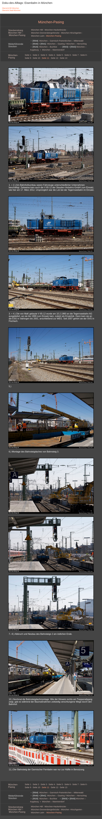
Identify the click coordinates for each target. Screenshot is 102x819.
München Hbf (37, 30)
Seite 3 (44, 55)
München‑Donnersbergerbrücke (45, 33)
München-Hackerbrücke (55, 30)
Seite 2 (36, 55)
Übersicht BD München (10, 8)
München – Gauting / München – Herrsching (67, 44)
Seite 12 (54, 58)
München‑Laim (37, 36)
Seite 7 (75, 55)
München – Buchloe (48, 47)
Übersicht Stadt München (11, 10)
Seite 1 (28, 55)
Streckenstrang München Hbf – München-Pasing (16, 32)
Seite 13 (63, 58)
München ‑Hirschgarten (71, 809)
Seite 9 (28, 58)
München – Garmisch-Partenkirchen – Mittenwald (61, 41)
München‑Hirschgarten (71, 33)
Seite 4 (52, 55)
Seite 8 (83, 55)
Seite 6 (67, 55)
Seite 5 (59, 55)
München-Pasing (13, 56)
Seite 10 (36, 58)
